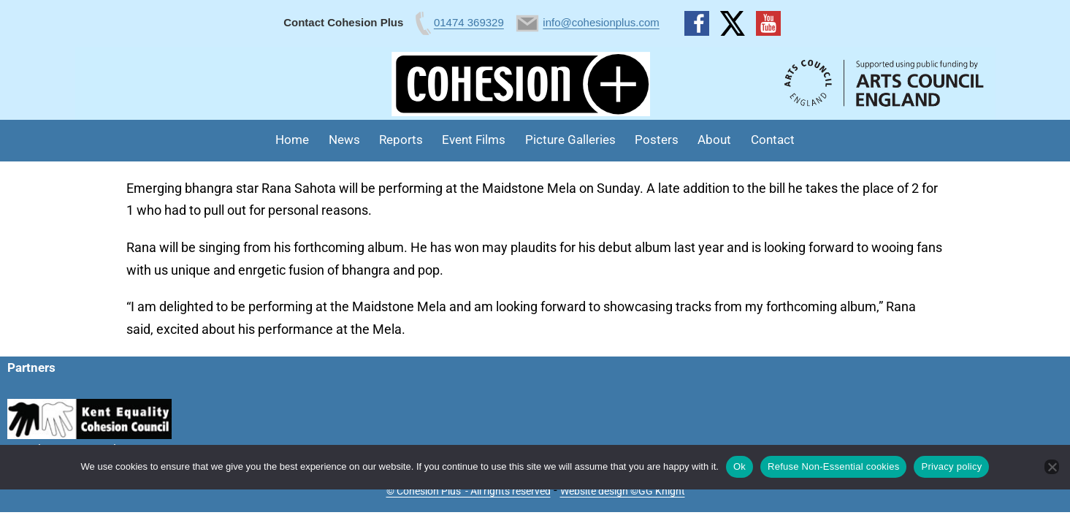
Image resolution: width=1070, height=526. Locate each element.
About (714, 139)
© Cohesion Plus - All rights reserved (468, 491)
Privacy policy (951, 466)
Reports (401, 139)
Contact (773, 139)
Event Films (473, 139)
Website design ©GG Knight (622, 491)
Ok (739, 466)
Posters (657, 139)
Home (292, 139)
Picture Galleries (570, 139)
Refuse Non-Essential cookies (833, 466)
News (344, 139)
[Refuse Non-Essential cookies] (1051, 467)
